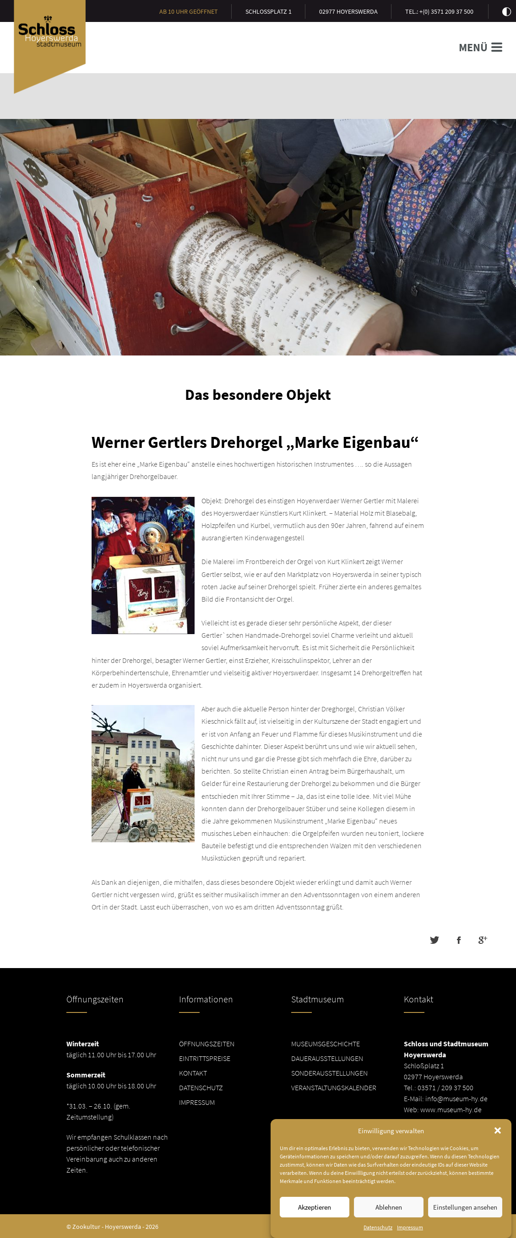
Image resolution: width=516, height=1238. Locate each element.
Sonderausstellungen (329, 1072)
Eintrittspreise (204, 1058)
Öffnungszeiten (206, 1043)
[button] (497, 1145)
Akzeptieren (314, 1222)
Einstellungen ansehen (465, 1222)
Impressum (197, 1102)
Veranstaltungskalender (333, 1087)
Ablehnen (388, 1222)
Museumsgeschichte (325, 1043)
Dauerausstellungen (327, 1058)
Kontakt (193, 1072)
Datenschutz (201, 1087)
